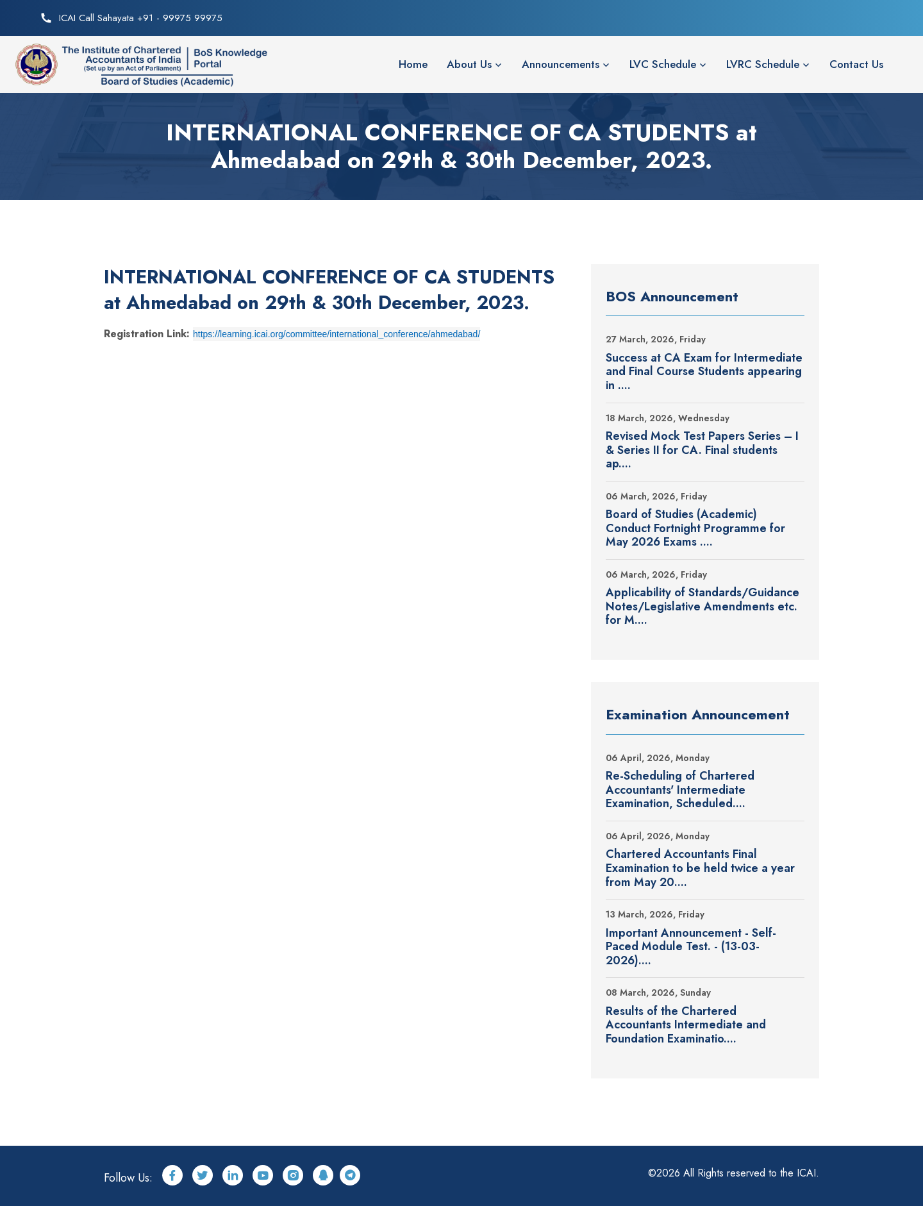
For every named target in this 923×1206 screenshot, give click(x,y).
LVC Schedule (662, 64)
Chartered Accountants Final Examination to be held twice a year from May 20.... (700, 868)
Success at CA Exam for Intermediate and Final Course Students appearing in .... (704, 372)
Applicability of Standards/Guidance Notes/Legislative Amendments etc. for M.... (702, 607)
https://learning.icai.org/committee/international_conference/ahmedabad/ (336, 334)
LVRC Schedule (762, 64)
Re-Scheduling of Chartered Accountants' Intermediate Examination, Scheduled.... (680, 790)
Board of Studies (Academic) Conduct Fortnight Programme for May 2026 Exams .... (695, 528)
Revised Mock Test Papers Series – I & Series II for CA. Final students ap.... (702, 450)
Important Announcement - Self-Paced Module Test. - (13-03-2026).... (691, 947)
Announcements (560, 64)
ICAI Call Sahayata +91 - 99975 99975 (140, 18)
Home (413, 64)
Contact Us (856, 64)
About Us (469, 64)
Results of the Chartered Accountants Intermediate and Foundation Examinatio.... (686, 1025)
